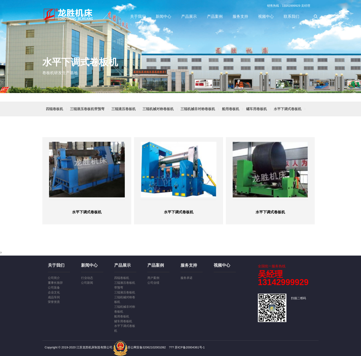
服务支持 (240, 16)
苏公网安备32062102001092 (139, 347)
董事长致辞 (55, 282)
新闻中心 (163, 16)
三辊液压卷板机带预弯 (87, 109)
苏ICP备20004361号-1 (190, 347)
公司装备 (54, 287)
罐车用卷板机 (256, 109)
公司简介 (54, 278)
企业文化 (54, 292)
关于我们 (138, 16)
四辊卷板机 (54, 109)
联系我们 (291, 16)
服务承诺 (186, 278)
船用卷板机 (230, 109)
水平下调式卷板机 (287, 109)
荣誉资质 (54, 302)
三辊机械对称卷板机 (158, 109)
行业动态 (87, 278)
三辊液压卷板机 (123, 109)
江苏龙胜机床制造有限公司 (68, 14)
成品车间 (54, 297)
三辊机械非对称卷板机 (197, 109)
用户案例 (153, 278)
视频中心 (266, 16)
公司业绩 (153, 282)
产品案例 (215, 16)
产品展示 (189, 16)
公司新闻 (87, 282)
